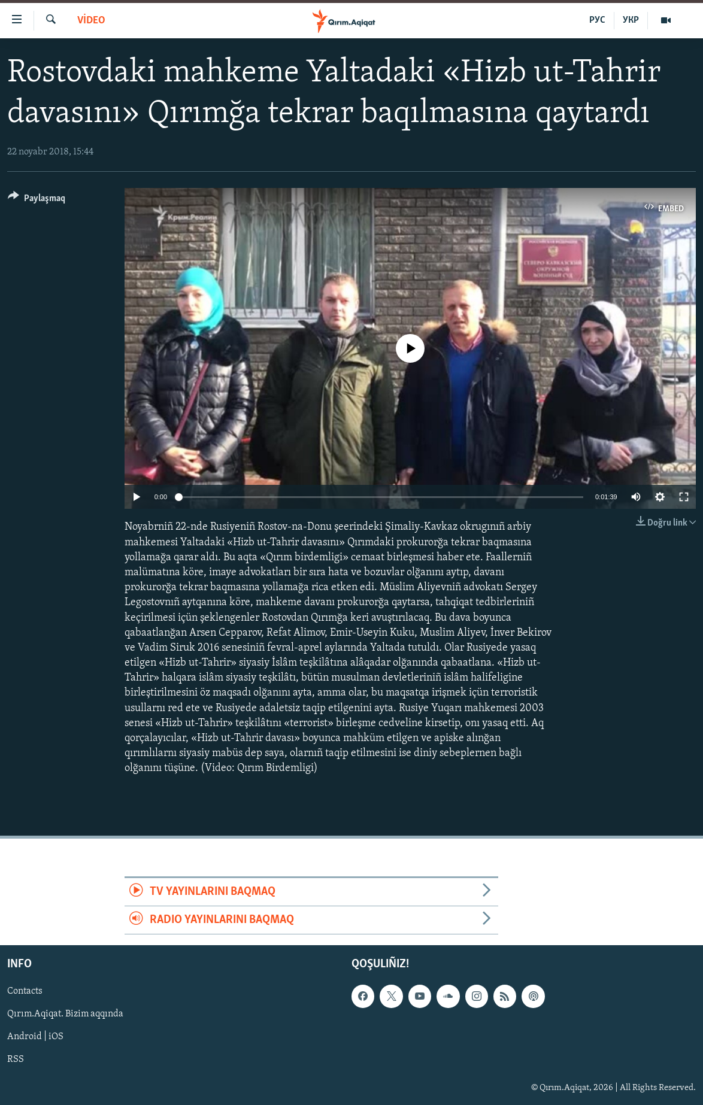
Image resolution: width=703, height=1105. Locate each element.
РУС (597, 20)
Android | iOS (35, 1037)
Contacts (25, 992)
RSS (15, 1060)
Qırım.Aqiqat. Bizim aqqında (65, 1014)
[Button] (36, 200)
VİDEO (91, 20)
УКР (631, 20)
